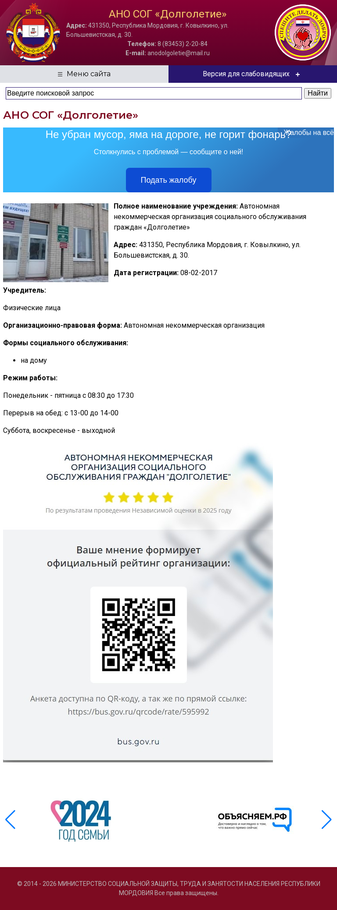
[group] (82, 820)
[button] (327, 819)
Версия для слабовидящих (253, 74)
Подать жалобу (169, 180)
